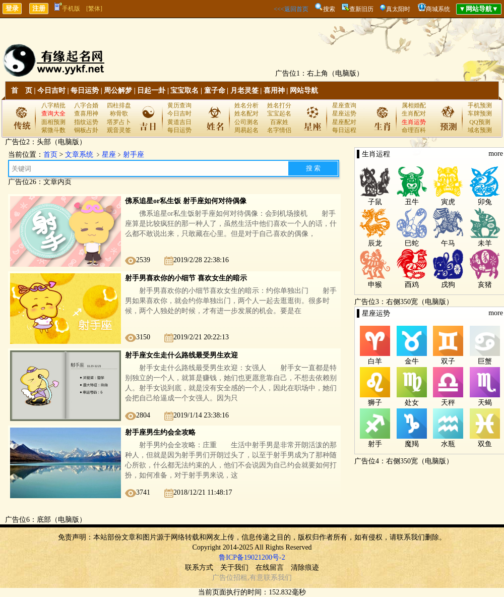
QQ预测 (479, 122)
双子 (448, 361)
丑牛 (412, 202)
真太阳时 (398, 9)
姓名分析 (246, 105)
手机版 (67, 8)
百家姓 (279, 122)
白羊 (375, 361)
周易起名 (246, 130)
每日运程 (344, 130)
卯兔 (485, 202)
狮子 (375, 402)
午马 (448, 243)
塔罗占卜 (119, 122)
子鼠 (375, 202)
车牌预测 (480, 113)
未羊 (485, 243)
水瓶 (448, 444)
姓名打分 (279, 105)
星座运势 (344, 113)
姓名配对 (246, 113)
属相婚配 (414, 105)
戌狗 (448, 284)
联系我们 (278, 577)
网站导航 (304, 90)
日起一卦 (151, 90)
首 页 (21, 90)
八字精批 (53, 105)
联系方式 (199, 567)
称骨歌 (119, 113)
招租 (240, 577)
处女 (412, 402)
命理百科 (414, 130)
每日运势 (85, 90)
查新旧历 (361, 9)
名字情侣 (279, 130)
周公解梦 (118, 90)
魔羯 (412, 444)
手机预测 (480, 105)
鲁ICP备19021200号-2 (252, 557)
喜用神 (274, 90)
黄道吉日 (179, 122)
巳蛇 (412, 243)
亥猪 (485, 284)
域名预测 (480, 130)
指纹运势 (86, 122)
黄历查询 (179, 105)
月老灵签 (244, 90)
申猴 (375, 284)
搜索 (329, 9)
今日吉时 (51, 90)
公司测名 (246, 122)
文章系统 (79, 154)
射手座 (133, 154)
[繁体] (94, 8)
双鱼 (485, 444)
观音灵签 (119, 130)
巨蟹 (485, 361)
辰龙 (375, 243)
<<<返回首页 (291, 9)
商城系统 (438, 9)
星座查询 (344, 105)
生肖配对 (414, 113)
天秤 (448, 402)
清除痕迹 (305, 567)
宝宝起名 (279, 113)
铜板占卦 (86, 130)
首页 (50, 154)
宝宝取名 (184, 90)
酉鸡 (412, 284)
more (495, 153)
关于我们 (234, 567)
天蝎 (485, 402)
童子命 (214, 90)
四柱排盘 (119, 105)
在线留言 (270, 567)
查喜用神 (86, 113)
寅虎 (448, 202)
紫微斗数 (53, 130)
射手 (375, 444)
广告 (219, 577)
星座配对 (344, 122)
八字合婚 (86, 105)
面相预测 (53, 122)
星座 (109, 154)
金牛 (412, 361)
